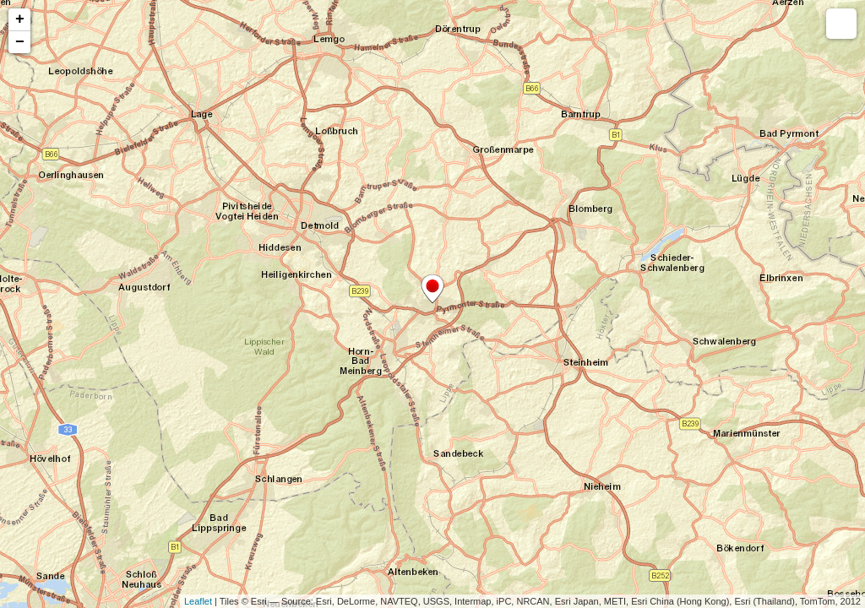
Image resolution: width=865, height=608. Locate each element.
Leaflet (198, 601)
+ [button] (19, 19)
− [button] (19, 42)
